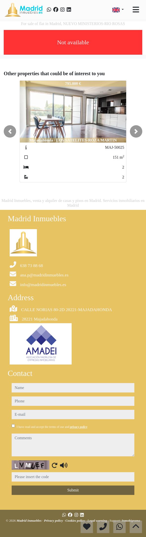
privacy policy (78, 427)
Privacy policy (54, 520)
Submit (73, 490)
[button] (10, 131)
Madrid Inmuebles (29, 520)
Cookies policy (75, 520)
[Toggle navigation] (136, 9)
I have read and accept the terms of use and (52, 427)
